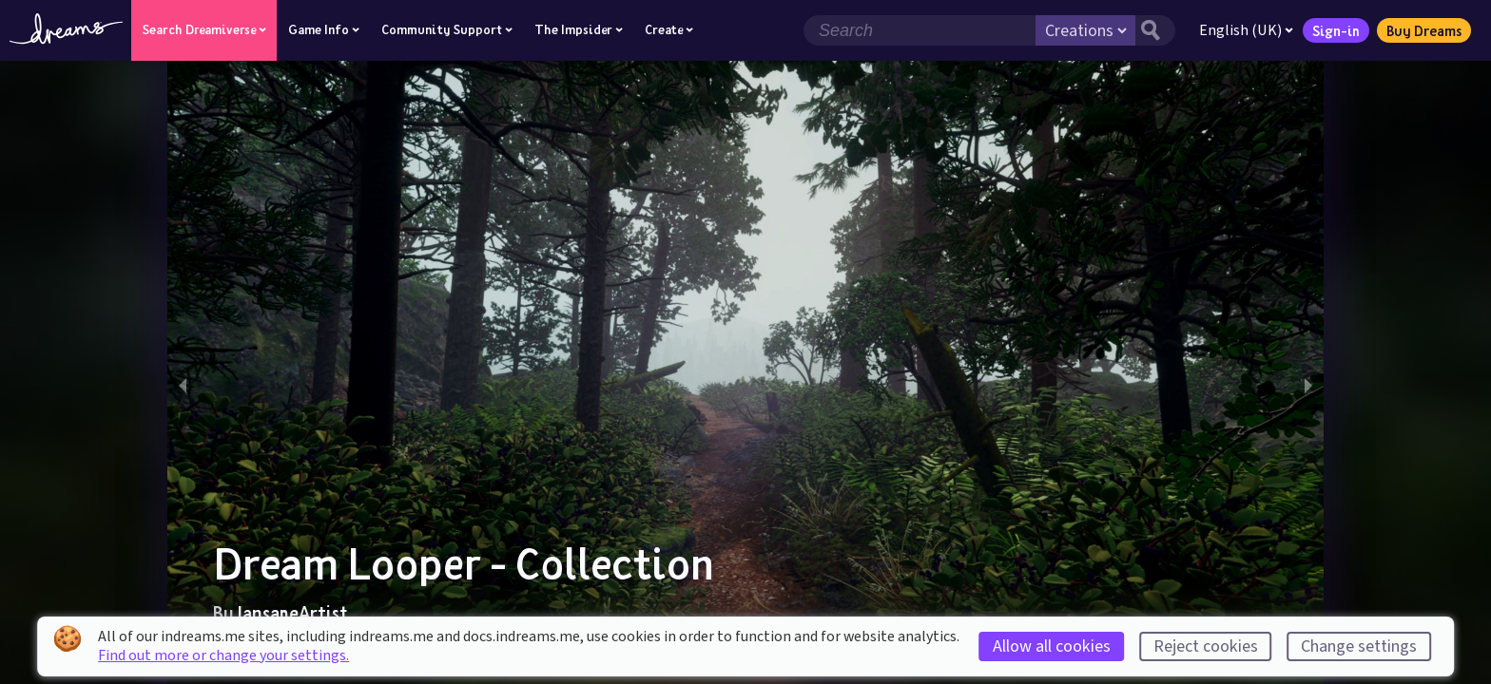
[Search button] (1155, 30)
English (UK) (1246, 30)
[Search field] (920, 30)
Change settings (1359, 646)
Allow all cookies (1052, 646)
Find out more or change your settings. (223, 655)
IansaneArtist (292, 612)
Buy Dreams (1424, 30)
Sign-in (1336, 30)
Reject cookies (1205, 646)
